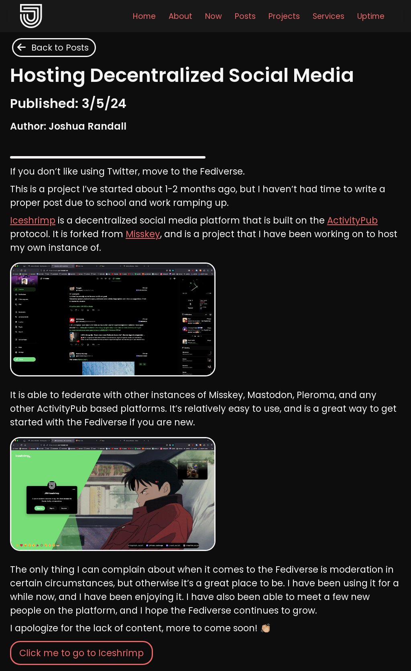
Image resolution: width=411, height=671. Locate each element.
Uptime (371, 16)
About (180, 16)
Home (144, 16)
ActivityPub (352, 220)
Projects (284, 16)
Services (328, 16)
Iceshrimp (32, 220)
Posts (245, 16)
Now (213, 16)
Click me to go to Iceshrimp (81, 653)
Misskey (143, 234)
